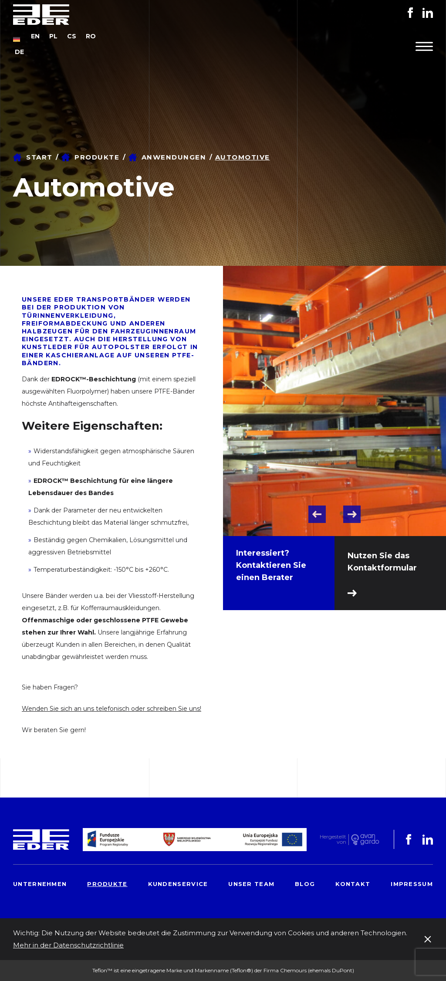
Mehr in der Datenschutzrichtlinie (68, 945)
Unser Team (251, 883)
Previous (317, 514)
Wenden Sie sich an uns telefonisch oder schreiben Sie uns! (111, 709)
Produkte (96, 157)
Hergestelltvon (333, 839)
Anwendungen (174, 157)
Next (352, 514)
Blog (305, 883)
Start (39, 157)
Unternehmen (40, 883)
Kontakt (352, 883)
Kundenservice (178, 883)
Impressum (412, 883)
